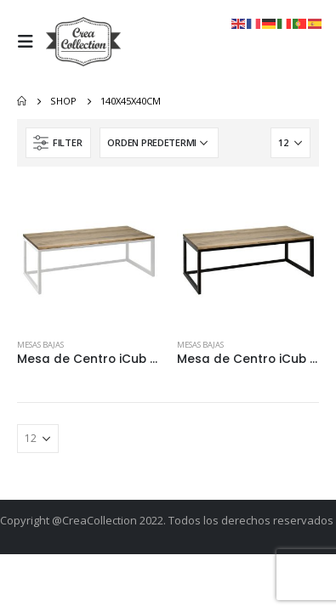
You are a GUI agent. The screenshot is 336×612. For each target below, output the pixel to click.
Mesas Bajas (40, 344)
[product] (88, 255)
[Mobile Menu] (30, 41)
